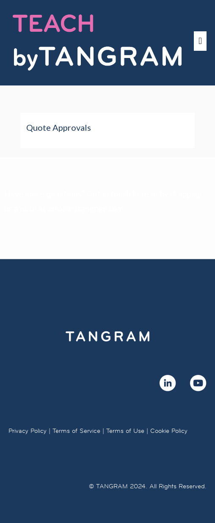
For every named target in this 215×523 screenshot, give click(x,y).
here (140, 193)
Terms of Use (125, 431)
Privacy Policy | (29, 431)
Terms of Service (76, 431)
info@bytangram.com (85, 208)
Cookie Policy (168, 431)
